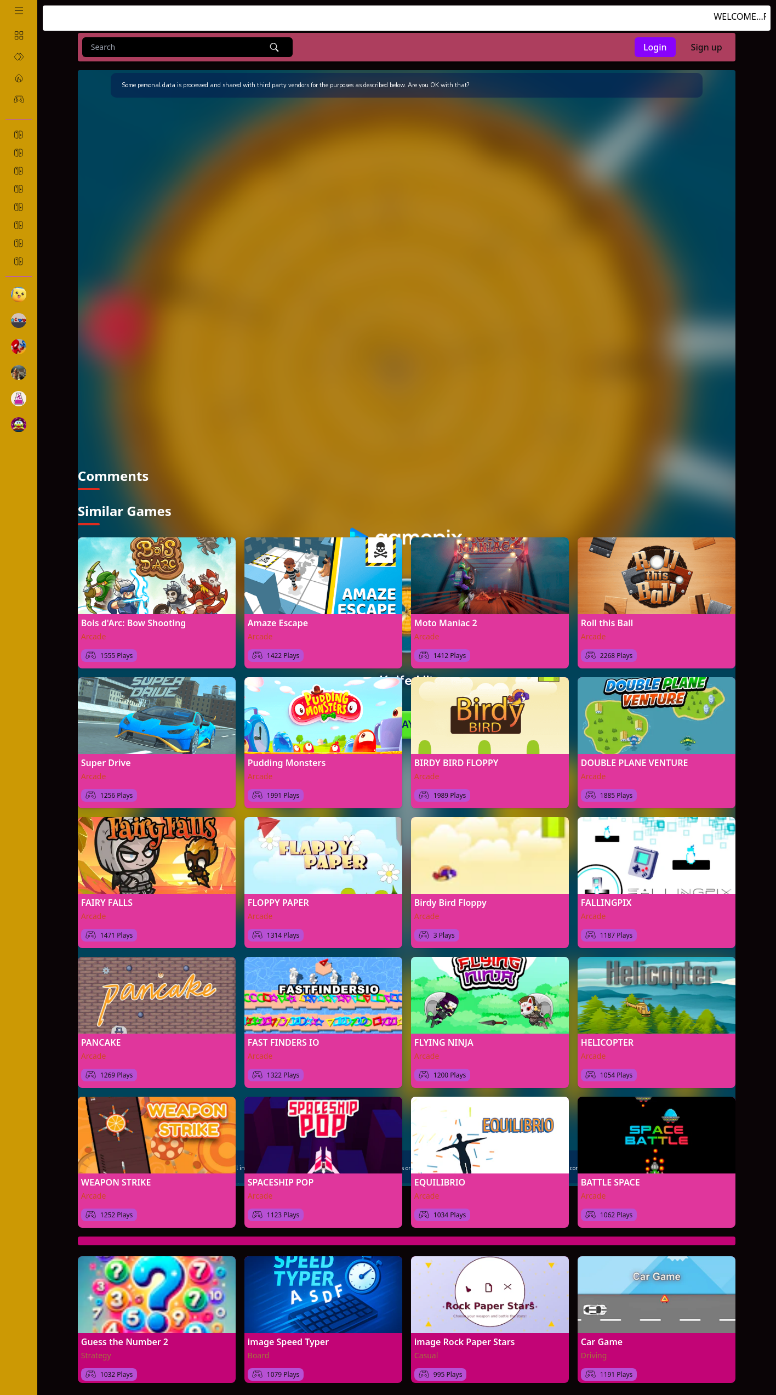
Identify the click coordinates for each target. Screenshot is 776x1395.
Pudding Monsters (287, 761)
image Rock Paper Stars (464, 1340)
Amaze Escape (278, 621)
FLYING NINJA (443, 1041)
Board (259, 1353)
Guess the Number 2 (124, 1340)
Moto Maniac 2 (445, 621)
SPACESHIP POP (281, 1181)
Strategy (96, 1353)
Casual (426, 1353)
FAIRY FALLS (107, 901)
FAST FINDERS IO (283, 1041)
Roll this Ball (607, 621)
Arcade (93, 635)
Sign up (706, 47)
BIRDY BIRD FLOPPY (456, 761)
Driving (594, 1353)
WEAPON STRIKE (116, 1181)
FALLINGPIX (606, 901)
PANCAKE (101, 1041)
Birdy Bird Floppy (450, 901)
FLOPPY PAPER (278, 901)
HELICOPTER (607, 1041)
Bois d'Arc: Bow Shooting (133, 621)
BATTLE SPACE (610, 1181)
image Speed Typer (288, 1340)
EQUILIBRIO (439, 1181)
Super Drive (106, 761)
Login (655, 47)
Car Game (602, 1340)
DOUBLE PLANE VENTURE (634, 761)
